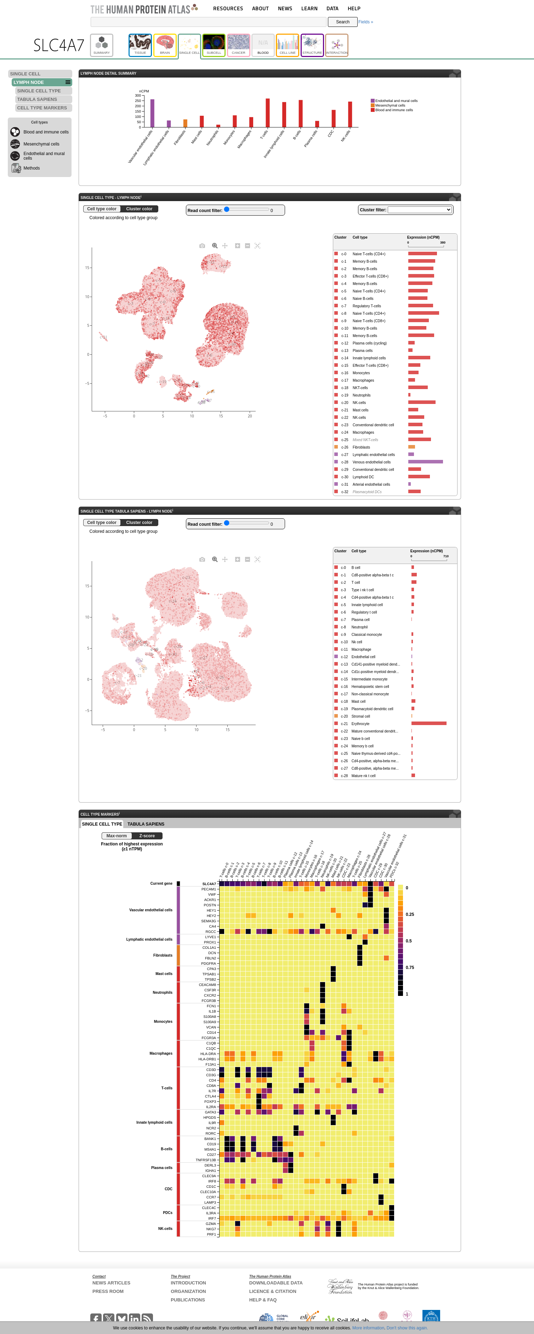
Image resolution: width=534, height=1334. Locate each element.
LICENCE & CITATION (272, 1291)
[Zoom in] (237, 245)
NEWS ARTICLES (111, 1282)
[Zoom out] (247, 245)
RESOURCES (228, 8)
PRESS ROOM (108, 1291)
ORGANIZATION (188, 1291)
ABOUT (260, 8)
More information (368, 1328)
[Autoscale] (257, 245)
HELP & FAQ (263, 1299)
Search (343, 21)
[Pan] (225, 245)
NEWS (285, 8)
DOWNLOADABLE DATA (276, 1282)
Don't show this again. (407, 1328)
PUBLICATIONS (188, 1299)
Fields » (365, 21)
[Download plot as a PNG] (202, 245)
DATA (332, 8)
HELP (354, 8)
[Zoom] (215, 245)
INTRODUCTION (188, 1282)
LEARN (309, 8)
